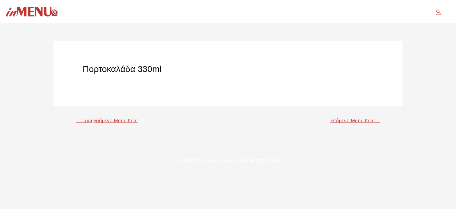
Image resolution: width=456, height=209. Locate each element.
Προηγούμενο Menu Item (107, 120)
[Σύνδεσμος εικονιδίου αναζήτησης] (438, 12)
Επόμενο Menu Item (355, 120)
